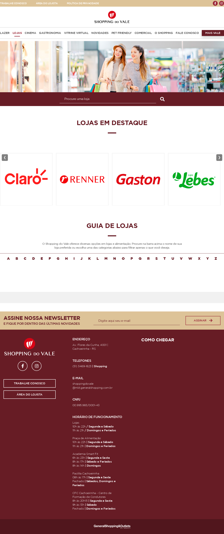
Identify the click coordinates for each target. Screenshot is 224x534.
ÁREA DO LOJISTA (47, 3)
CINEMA (30, 33)
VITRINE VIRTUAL (76, 33)
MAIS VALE (212, 33)
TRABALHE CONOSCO (13, 3)
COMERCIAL (143, 33)
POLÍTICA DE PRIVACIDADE (83, 3)
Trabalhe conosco (29, 383)
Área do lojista (30, 394)
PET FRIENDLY (121, 33)
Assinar (203, 320)
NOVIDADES (99, 33)
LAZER (5, 33)
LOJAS (17, 33)
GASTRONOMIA (50, 33)
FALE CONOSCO (187, 33)
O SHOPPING (164, 33)
